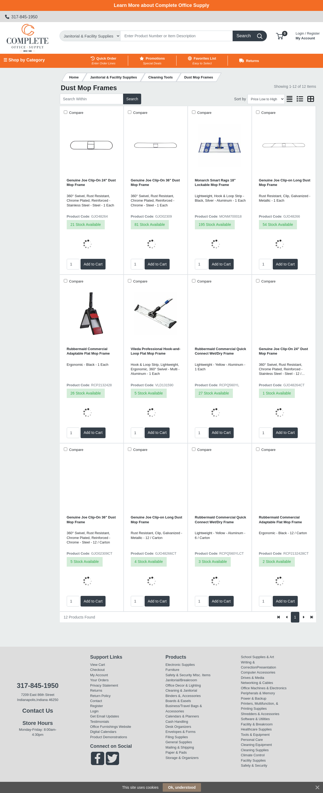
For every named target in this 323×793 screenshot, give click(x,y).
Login (94, 711)
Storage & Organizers (182, 758)
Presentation (266, 667)
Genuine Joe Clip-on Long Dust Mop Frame (285, 182)
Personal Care (252, 740)
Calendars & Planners (182, 716)
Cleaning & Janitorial (181, 690)
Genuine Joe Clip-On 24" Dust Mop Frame (91, 182)
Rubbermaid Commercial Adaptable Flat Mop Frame (88, 351)
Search (132, 99)
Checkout (97, 670)
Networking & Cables (257, 683)
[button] (279, 36)
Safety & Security (179, 675)
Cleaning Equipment (256, 745)
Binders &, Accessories (183, 696)
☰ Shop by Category (24, 60)
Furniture (172, 670)
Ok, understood (181, 787)
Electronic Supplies (180, 665)
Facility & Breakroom (257, 724)
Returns (96, 690)
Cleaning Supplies (255, 750)
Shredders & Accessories (260, 714)
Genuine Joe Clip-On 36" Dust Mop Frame (155, 182)
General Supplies (179, 742)
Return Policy (100, 696)
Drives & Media (252, 678)
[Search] (176, 36)
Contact (96, 701)
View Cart (97, 665)
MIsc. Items (201, 675)
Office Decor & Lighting (183, 685)
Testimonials (99, 722)
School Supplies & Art (257, 657)
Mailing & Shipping (180, 747)
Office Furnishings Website (110, 727)
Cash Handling (177, 722)
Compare (75, 113)
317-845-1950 (21, 17)
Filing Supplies (177, 737)
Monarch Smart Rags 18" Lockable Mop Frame (215, 182)
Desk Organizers (178, 727)
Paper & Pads (176, 752)
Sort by (240, 99)
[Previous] (287, 617)
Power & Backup (253, 698)
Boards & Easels (178, 701)
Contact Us (37, 710)
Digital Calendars (103, 732)
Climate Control (253, 755)
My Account (308, 35)
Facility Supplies (253, 760)
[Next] (303, 617)
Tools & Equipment (255, 735)
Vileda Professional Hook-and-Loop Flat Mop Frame (156, 351)
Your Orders (99, 680)
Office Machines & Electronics (264, 688)
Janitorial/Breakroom (181, 680)
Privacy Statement (104, 685)
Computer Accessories (258, 672)
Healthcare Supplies (256, 729)
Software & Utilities (255, 719)
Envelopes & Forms (181, 732)
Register (96, 706)
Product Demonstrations (108, 737)
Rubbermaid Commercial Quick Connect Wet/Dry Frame (220, 351)
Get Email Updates (104, 716)
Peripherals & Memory (258, 693)
